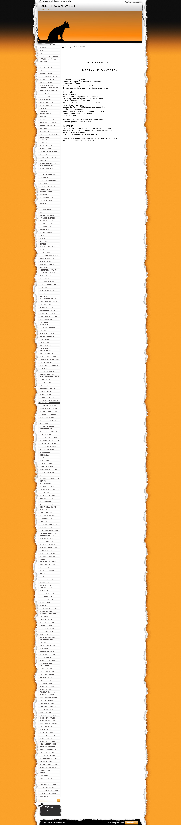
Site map (56, 1)
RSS (64, 1)
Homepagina (46, 1)
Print (69, 1)
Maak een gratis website (116, 823)
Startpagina (69, 47)
